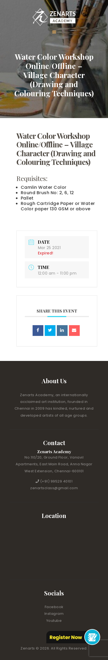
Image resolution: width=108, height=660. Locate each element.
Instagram (54, 613)
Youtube (54, 620)
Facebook (54, 606)
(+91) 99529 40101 (56, 481)
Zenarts (28, 648)
